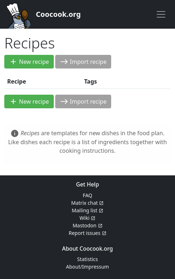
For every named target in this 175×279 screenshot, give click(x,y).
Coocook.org (58, 14)
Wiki (87, 217)
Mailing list (87, 210)
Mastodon (87, 225)
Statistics (87, 259)
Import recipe (83, 61)
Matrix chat (87, 202)
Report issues (87, 233)
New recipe (29, 61)
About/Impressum (87, 266)
